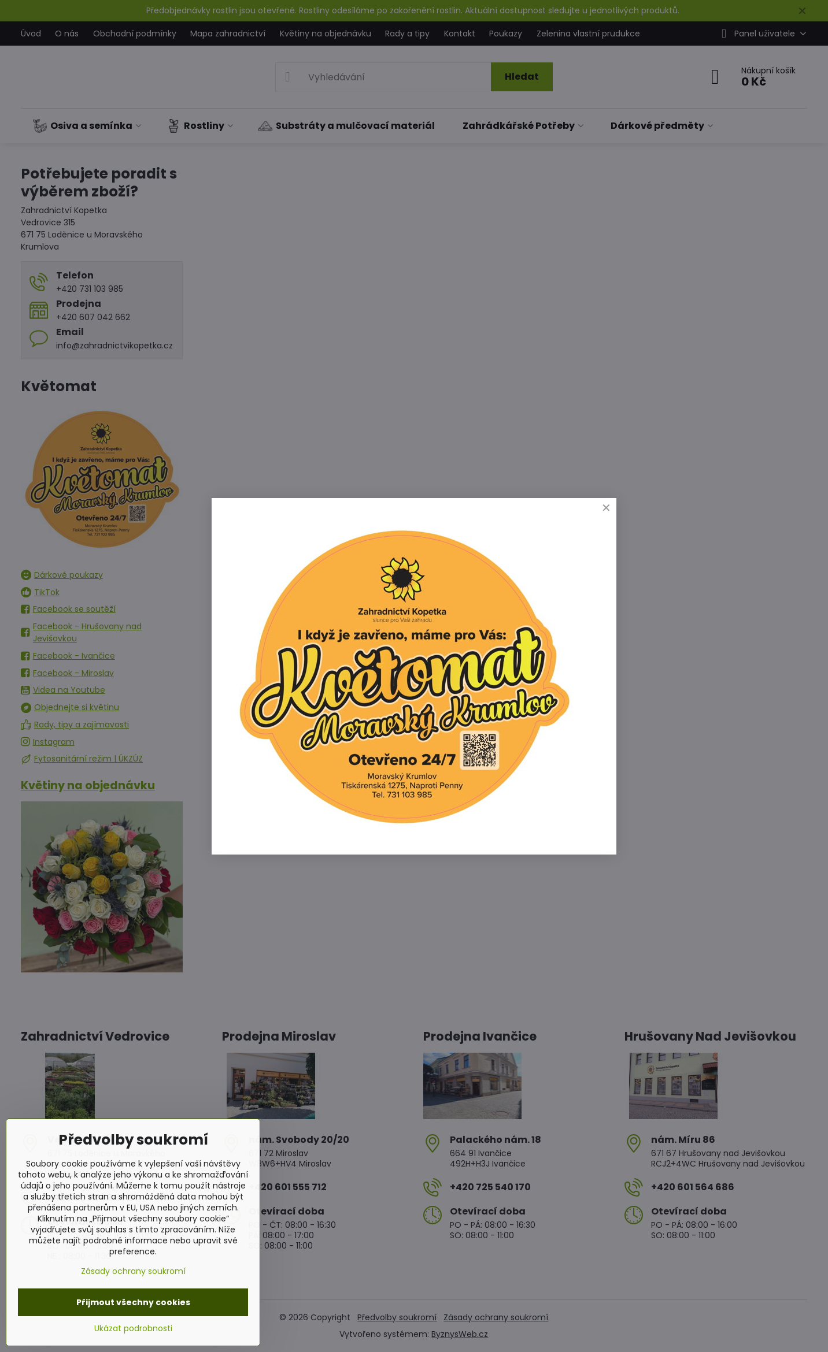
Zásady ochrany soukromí (133, 1271)
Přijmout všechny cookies (133, 1302)
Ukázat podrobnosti (133, 1328)
